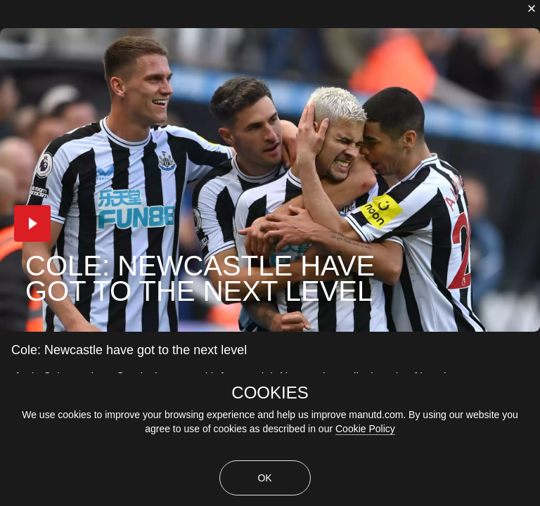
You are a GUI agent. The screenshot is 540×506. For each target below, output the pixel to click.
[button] (32, 223)
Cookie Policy (365, 428)
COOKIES (269, 392)
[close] (531, 8)
